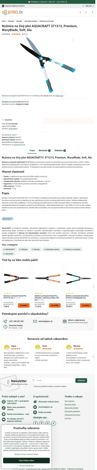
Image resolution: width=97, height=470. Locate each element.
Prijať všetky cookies (26, 460)
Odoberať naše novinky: (19, 384)
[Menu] (92, 12)
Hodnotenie (6, 34)
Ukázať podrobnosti (26, 466)
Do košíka (68, 112)
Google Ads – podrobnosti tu (29, 444)
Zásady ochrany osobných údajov (26, 454)
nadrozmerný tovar (19, 145)
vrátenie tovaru (18, 142)
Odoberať (81, 380)
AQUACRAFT (13, 129)
